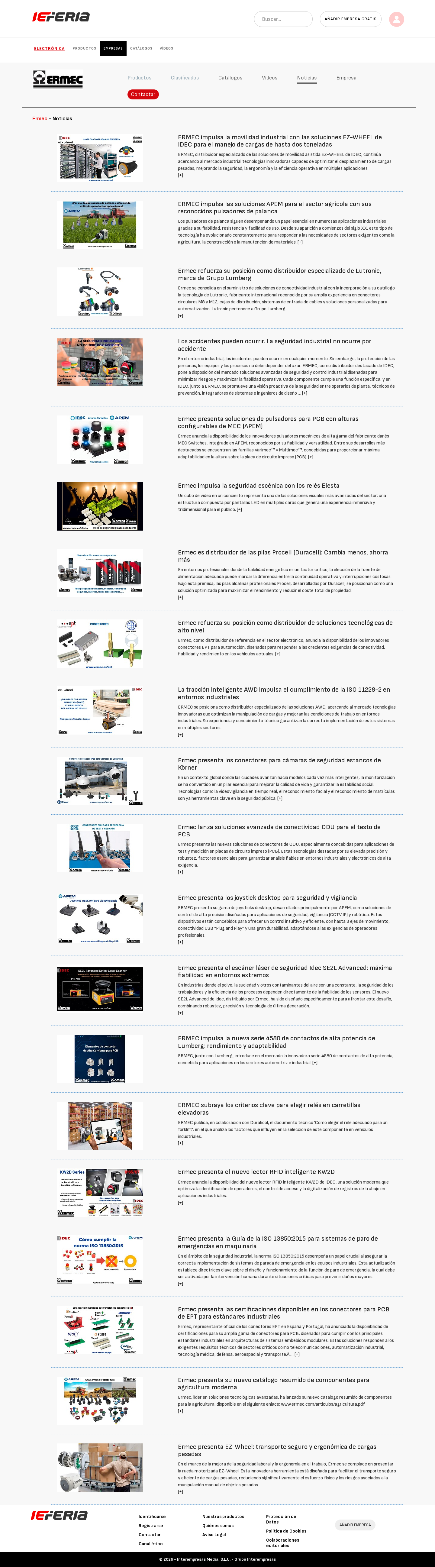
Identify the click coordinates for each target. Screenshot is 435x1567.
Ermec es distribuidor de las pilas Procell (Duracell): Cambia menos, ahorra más (283, 556)
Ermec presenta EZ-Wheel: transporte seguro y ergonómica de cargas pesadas (277, 1450)
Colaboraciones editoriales (282, 1543)
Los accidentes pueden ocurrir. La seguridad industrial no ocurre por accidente (274, 345)
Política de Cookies (286, 1531)
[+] (180, 175)
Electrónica (49, 48)
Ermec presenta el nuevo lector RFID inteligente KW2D (256, 1172)
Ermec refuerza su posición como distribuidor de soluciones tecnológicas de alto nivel (285, 626)
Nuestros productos (223, 1517)
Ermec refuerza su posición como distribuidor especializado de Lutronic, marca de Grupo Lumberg (279, 274)
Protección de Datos (281, 1519)
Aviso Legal (214, 1535)
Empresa (346, 78)
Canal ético (151, 1544)
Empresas (113, 48)
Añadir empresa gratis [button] (351, 18)
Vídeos (166, 48)
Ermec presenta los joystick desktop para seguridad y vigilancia (267, 898)
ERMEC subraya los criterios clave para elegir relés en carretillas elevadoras (269, 1108)
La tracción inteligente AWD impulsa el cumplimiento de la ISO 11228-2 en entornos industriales (284, 693)
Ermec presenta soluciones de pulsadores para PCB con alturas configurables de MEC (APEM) (268, 422)
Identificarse (152, 1517)
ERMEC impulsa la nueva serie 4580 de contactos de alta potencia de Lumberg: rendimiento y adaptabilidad (276, 1042)
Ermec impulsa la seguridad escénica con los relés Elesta (259, 486)
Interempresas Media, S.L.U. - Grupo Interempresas (226, 1559)
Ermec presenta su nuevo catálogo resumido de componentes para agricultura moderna (273, 1383)
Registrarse (151, 1526)
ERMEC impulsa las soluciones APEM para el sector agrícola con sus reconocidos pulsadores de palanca (275, 207)
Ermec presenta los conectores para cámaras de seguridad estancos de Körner (279, 764)
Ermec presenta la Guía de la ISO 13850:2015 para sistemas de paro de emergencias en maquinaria (278, 1242)
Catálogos (141, 48)
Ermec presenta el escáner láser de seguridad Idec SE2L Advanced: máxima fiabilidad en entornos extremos (285, 971)
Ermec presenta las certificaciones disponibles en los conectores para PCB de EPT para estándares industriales (283, 1313)
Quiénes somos (218, 1526)
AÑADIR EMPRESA (355, 1524)
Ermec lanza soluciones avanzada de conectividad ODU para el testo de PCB (279, 830)
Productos (84, 48)
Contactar (143, 94)
